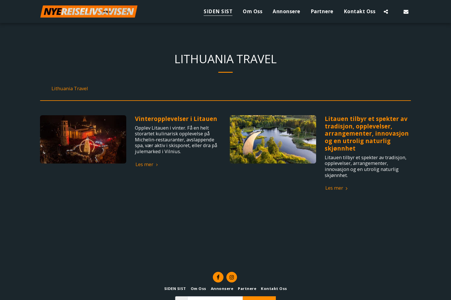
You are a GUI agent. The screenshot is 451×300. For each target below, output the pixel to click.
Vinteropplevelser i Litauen (176, 119)
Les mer (147, 164)
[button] (386, 11)
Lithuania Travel (69, 89)
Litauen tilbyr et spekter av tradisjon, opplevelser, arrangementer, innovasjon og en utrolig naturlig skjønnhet (367, 133)
